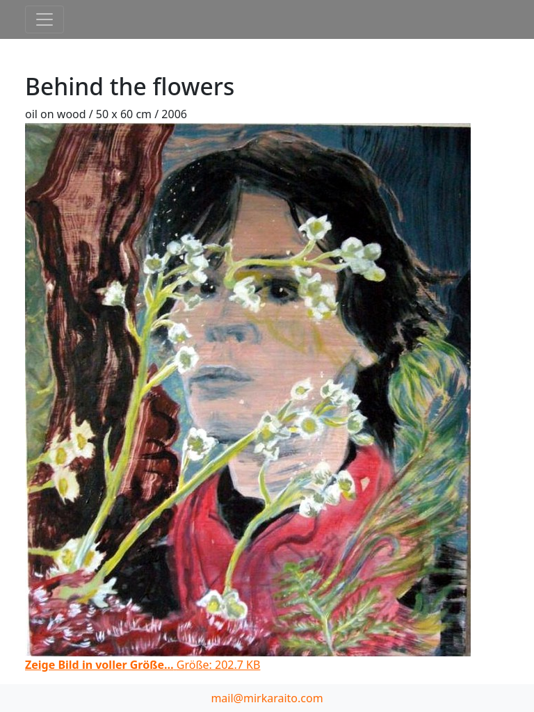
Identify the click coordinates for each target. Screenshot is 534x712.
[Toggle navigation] (44, 19)
